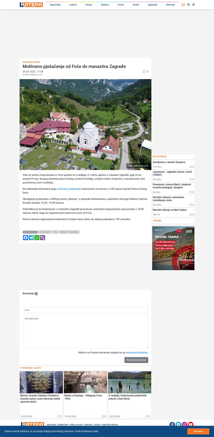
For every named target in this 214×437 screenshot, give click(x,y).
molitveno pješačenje (69, 188)
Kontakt (89, 425)
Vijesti (73, 5)
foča (55, 232)
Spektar (170, 5)
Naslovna (55, 5)
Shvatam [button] (198, 431)
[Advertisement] (107, 35)
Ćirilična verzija (110, 425)
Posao (88, 5)
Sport (136, 5)
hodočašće (44, 232)
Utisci (121, 5)
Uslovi (97, 425)
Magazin (152, 5)
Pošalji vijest (76, 425)
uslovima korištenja (136, 352)
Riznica (105, 5)
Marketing (63, 425)
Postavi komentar (136, 359)
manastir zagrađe (69, 232)
